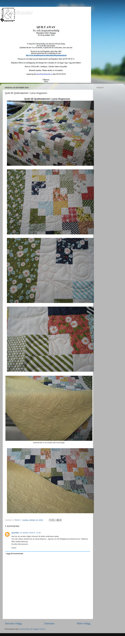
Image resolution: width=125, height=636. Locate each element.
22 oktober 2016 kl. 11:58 (30, 533)
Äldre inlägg (83, 623)
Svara (13, 548)
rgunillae (15, 533)
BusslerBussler (16, 12)
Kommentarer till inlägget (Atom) (32, 629)
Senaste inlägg (13, 623)
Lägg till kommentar (14, 554)
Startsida (49, 623)
